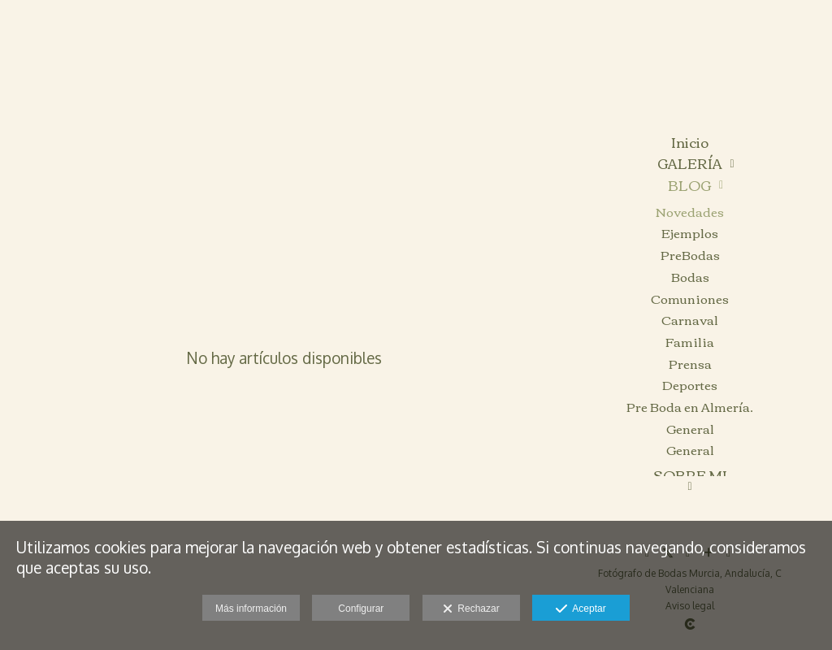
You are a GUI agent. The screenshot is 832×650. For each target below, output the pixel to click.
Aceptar (580, 609)
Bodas (690, 277)
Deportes (689, 385)
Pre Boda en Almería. (689, 407)
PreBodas (690, 255)
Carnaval (689, 320)
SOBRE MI (690, 476)
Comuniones (690, 299)
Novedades (690, 212)
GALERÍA (689, 164)
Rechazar (471, 609)
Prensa (690, 364)
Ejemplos (689, 233)
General (690, 429)
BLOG (689, 186)
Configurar (361, 608)
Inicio (689, 143)
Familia (689, 342)
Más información (251, 608)
